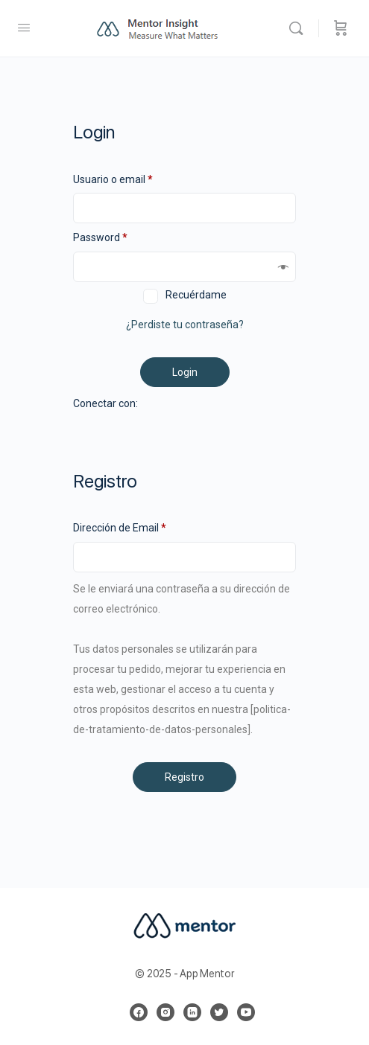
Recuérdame (196, 295)
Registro (184, 777)
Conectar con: (105, 403)
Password (100, 237)
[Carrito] (340, 28)
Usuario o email (113, 179)
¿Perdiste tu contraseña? (185, 324)
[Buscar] (299, 28)
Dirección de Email (119, 528)
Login (185, 372)
